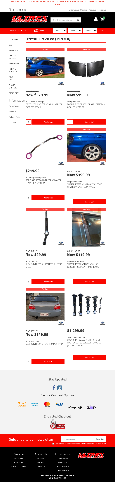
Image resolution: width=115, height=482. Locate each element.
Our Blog (40, 462)
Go (102, 30)
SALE (26, 30)
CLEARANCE (13, 39)
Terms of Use (63, 458)
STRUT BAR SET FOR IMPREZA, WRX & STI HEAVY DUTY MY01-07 (43, 182)
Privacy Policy (100, 443)
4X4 (10, 45)
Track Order (18, 462)
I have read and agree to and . (79, 443)
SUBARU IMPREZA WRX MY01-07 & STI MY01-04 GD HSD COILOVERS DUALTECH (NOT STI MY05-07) (84, 342)
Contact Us (101, 9)
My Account (18, 458)
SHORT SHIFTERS (13, 86)
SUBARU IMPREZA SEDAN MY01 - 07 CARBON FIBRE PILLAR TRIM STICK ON (83, 265)
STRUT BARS (14, 93)
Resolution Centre (18, 466)
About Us (92, 9)
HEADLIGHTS (14, 63)
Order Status (74, 9)
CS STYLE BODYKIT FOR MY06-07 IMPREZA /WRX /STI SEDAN (44, 106)
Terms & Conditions (83, 443)
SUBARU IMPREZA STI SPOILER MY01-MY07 (44, 343)
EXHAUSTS (13, 50)
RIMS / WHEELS (12, 78)
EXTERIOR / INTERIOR (13, 57)
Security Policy (63, 470)
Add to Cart (48, 121)
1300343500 (19, 10)
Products (84, 9)
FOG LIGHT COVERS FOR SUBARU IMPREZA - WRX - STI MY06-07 (86, 106)
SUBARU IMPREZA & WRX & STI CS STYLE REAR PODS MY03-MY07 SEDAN (84, 186)
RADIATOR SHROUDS (13, 70)
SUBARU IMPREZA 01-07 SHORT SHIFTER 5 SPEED (44, 265)
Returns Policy (15, 117)
